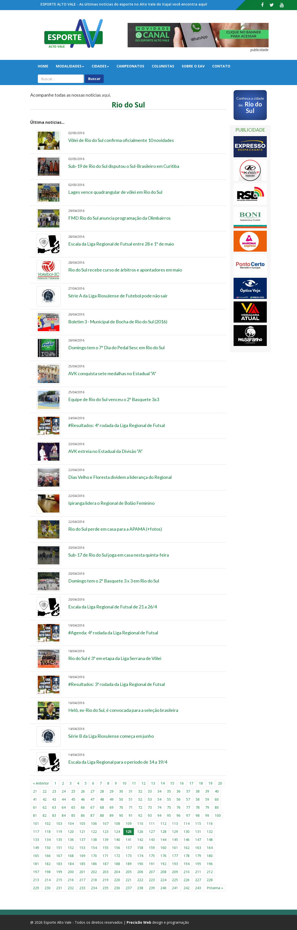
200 (71, 871)
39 (207, 791)
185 (82, 863)
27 (92, 791)
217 (82, 879)
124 (117, 831)
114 (186, 823)
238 (140, 887)
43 (54, 799)
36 (178, 791)
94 (159, 815)
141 (129, 839)
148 (210, 839)
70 (121, 807)
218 (94, 879)
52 (140, 799)
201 (82, 871)
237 (129, 887)
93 (150, 815)
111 (152, 823)
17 (191, 783)
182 (48, 863)
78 (198, 807)
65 (73, 807)
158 (140, 847)
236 (117, 887)
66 (83, 807)
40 (217, 791)
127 (152, 831)
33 (150, 791)
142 (140, 839)
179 (198, 855)
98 (198, 815)
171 (105, 855)
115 (198, 823)
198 (48, 871)
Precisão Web (139, 922)
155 (105, 847)
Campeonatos (130, 66)
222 (140, 879)
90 (121, 815)
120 (71, 831)
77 (188, 807)
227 (198, 879)
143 (152, 839)
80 (217, 807)
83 (54, 815)
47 (92, 799)
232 (71, 887)
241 (175, 887)
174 (140, 855)
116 (210, 823)
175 (152, 855)
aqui (106, 95)
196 (210, 863)
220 (117, 879)
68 (102, 807)
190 (140, 863)
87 (92, 815)
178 (186, 855)
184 (71, 863)
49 (111, 799)
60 (217, 799)
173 (129, 855)
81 (35, 815)
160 (163, 847)
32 (140, 791)
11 (134, 783)
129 (175, 831)
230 (48, 887)
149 (36, 847)
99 (207, 815)
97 (188, 815)
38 (198, 791)
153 (82, 847)
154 (94, 847)
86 (83, 815)
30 (121, 791)
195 (198, 863)
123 (105, 831)
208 (163, 871)
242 (186, 887)
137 (82, 839)
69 (111, 807)
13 (153, 783)
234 (94, 887)
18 (201, 783)
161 (175, 847)
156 (117, 847)
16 (182, 783)
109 (129, 823)
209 (175, 871)
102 (48, 823)
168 (71, 855)
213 (36, 879)
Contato (221, 66)
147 (198, 839)
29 (111, 791)
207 (152, 871)
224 (163, 879)
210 (186, 871)
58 (198, 799)
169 (82, 855)
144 (163, 839)
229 (36, 887)
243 (198, 887)
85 (73, 815)
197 (36, 871)
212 (210, 871)
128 (163, 831)
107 (105, 823)
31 (131, 791)
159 (152, 847)
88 (102, 815)
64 (64, 807)
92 (140, 815)
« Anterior (41, 783)
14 (163, 783)
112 (163, 823)
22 (45, 791)
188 (117, 863)
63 (54, 807)
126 (140, 831)
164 (210, 847)
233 (82, 887)
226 (186, 879)
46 (83, 799)
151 (59, 847)
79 (207, 807)
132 (210, 831)
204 (117, 871)
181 (36, 863)
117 (36, 831)
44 (64, 799)
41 (35, 799)
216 (71, 879)
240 (163, 887)
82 (45, 815)
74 (159, 807)
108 (117, 823)
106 (94, 823)
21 (35, 791)
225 (175, 879)
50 (121, 799)
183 (59, 863)
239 (152, 887)
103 (59, 823)
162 (186, 847)
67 (92, 807)
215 (59, 879)
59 (207, 799)
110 (140, 823)
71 (131, 807)
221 (129, 879)
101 (36, 823)
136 (71, 839)
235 (105, 887)
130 (186, 831)
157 (129, 847)
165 (36, 855)
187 (105, 863)
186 (94, 863)
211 (198, 871)
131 (198, 831)
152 (71, 847)
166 (48, 855)
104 (71, 823)
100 (218, 815)
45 (73, 799)
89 (111, 815)
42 (45, 799)
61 (35, 807)
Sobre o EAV (193, 66)
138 (94, 839)
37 (188, 791)
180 (210, 855)
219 (105, 879)
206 (140, 871)
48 (102, 799)
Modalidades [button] (70, 66)
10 (124, 783)
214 (48, 879)
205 (129, 871)
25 (73, 791)
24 (64, 791)
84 (64, 815)
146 (186, 839)
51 (131, 799)
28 (102, 791)
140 (117, 839)
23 (54, 791)
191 (152, 863)
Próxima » (215, 887)
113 (175, 823)
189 (129, 863)
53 (150, 799)
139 (105, 839)
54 (159, 799)
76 (178, 807)
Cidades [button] (100, 66)
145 (175, 839)
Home (43, 66)
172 (117, 855)
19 (210, 783)
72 (140, 807)
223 (152, 879)
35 (169, 791)
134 (48, 839)
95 (169, 815)
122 (94, 831)
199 (59, 871)
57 (188, 799)
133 (36, 839)
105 (82, 823)
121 (82, 831)
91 (131, 815)
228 (210, 879)
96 (178, 815)
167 (59, 855)
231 (59, 887)
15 (172, 783)
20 (220, 783)
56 (178, 799)
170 (94, 855)
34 (159, 791)
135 (59, 839)
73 (150, 807)
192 (163, 863)
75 (169, 807)
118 (48, 831)
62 (45, 807)
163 (198, 847)
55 (169, 799)
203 (105, 871)
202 (94, 871)
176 (163, 855)
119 (59, 831)
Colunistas (163, 66)
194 (186, 863)
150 (48, 847)
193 (175, 863)
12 (143, 783)
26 (83, 791)
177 (175, 855)
